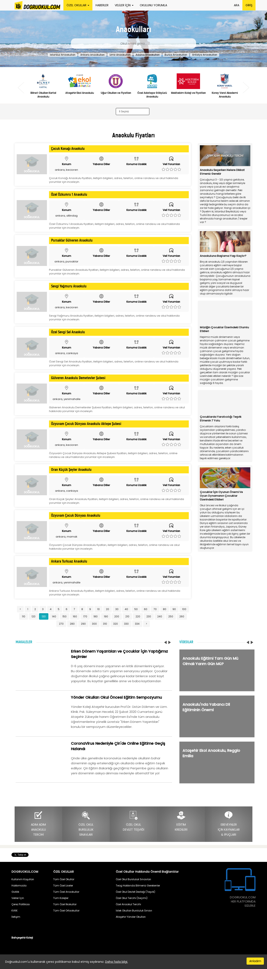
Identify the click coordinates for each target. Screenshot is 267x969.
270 (61, 624)
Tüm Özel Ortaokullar (66, 910)
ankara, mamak (66, 537)
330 (126, 624)
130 (44, 616)
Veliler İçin (17, 898)
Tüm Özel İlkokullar (65, 904)
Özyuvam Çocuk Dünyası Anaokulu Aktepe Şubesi (86, 424)
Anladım (255, 961)
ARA (236, 5)
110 (23, 616)
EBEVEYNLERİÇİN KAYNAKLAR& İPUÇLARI (229, 824)
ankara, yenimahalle (67, 399)
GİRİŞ (249, 5)
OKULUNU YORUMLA (153, 5)
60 (145, 609)
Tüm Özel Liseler (63, 885)
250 (170, 616)
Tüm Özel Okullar (63, 879)
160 (75, 616)
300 (94, 624)
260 (181, 616)
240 (159, 616)
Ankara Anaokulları (92, 54)
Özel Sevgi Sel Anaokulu (68, 332)
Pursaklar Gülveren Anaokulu (72, 240)
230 (148, 616)
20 (107, 609)
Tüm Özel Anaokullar (66, 892)
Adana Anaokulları (148, 54)
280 (72, 624)
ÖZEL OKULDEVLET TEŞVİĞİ (133, 821)
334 (137, 624)
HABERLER (102, 5)
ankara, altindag (66, 216)
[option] (43, 86)
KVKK (14, 910)
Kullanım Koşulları (22, 879)
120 (33, 616)
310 (105, 624)
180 (95, 616)
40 (126, 609)
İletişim (15, 917)
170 (85, 616)
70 (155, 609)
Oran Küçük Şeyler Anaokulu (71, 470)
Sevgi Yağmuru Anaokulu (69, 286)
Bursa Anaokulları (176, 54)
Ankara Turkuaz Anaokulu (69, 561)
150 (64, 616)
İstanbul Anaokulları (62, 54)
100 (184, 609)
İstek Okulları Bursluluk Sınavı (134, 910)
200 (116, 616)
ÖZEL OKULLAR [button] (78, 5)
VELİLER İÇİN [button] (124, 5)
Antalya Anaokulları (204, 54)
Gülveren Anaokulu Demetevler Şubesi (78, 378)
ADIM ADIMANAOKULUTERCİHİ (38, 824)
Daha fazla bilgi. (116, 962)
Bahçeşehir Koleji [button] (22, 937)
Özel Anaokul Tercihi (128, 904)
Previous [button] (21, 88)
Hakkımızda (18, 885)
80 (164, 609)
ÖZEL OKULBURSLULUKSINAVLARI (85, 824)
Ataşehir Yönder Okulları (131, 917)
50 (136, 609)
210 (127, 616)
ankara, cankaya (66, 353)
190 (106, 616)
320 (115, 624)
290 (83, 624)
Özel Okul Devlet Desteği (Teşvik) (135, 892)
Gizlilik (15, 892)
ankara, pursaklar (66, 261)
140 (54, 616)
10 (98, 609)
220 (138, 616)
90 (174, 609)
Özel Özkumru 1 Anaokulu (69, 195)
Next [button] (246, 88)
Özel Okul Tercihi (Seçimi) (131, 898)
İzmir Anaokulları (120, 54)
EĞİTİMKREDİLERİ (181, 821)
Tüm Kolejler (60, 898)
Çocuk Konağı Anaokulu (68, 149)
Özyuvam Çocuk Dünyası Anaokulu (75, 516)
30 (116, 609)
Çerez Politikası (20, 904)
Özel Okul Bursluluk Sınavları (133, 879)
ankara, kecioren (66, 170)
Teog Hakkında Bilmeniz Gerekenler (138, 885)
